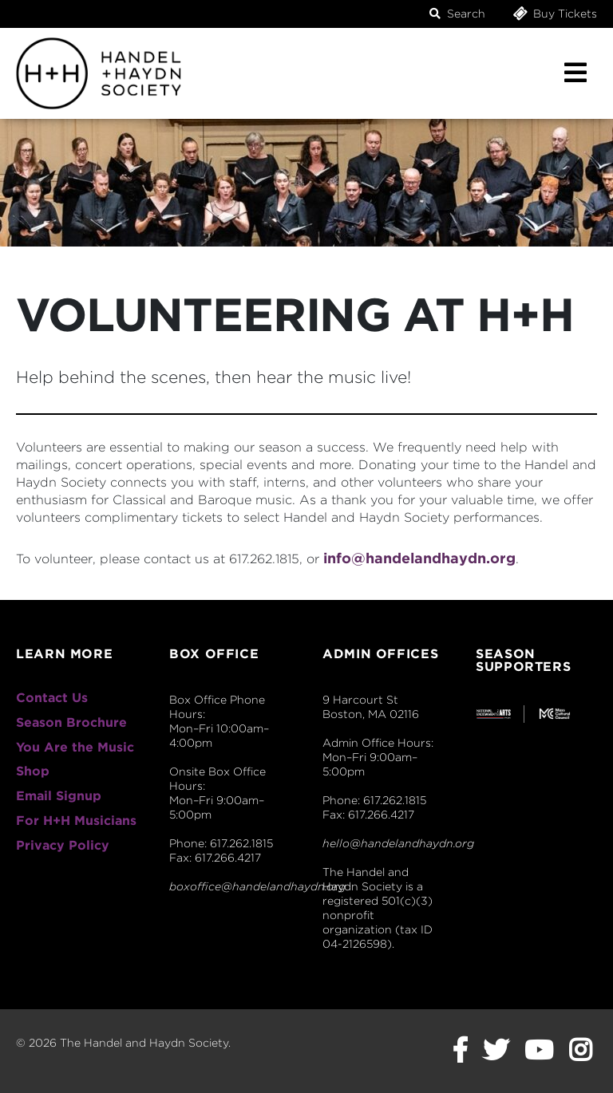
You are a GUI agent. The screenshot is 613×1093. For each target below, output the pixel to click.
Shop (32, 771)
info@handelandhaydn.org (419, 558)
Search (457, 13)
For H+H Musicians (76, 820)
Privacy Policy (62, 845)
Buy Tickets (554, 13)
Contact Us (52, 697)
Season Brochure (71, 722)
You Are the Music (75, 747)
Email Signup (58, 795)
